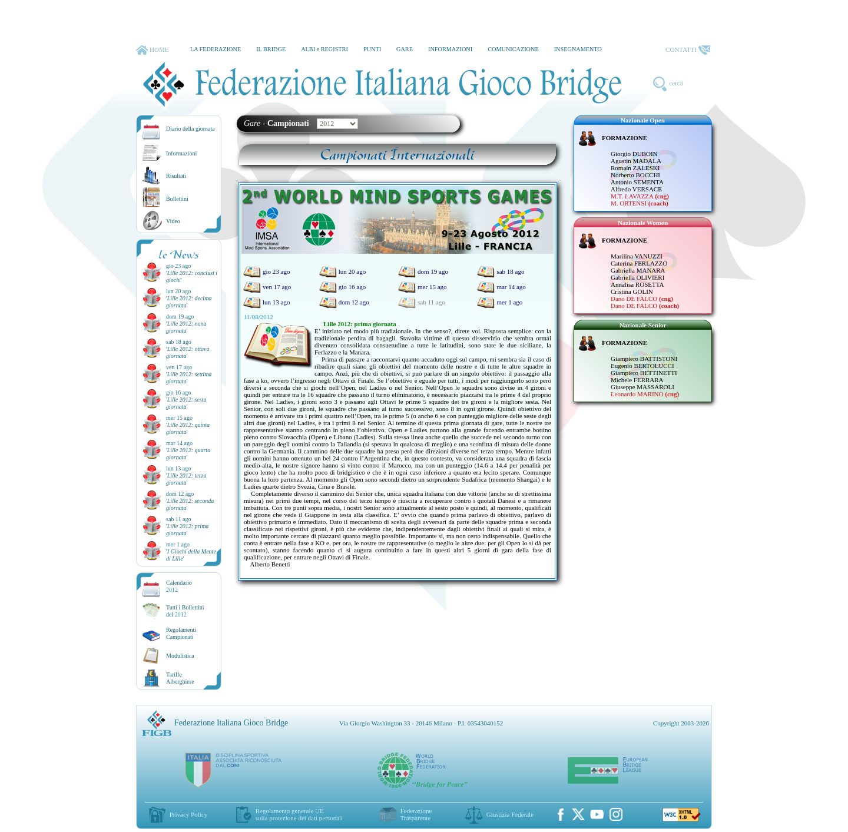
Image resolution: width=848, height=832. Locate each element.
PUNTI (372, 49)
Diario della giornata (190, 128)
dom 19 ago (423, 271)
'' (186, 327)
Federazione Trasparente (416, 814)
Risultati (176, 176)
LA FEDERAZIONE (215, 49)
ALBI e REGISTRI (324, 49)
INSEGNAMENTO (578, 49)
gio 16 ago (342, 286)
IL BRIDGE (271, 49)
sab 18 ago (500, 271)
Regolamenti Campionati (181, 633)
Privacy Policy (188, 814)
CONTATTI (687, 50)
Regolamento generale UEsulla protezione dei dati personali (299, 814)
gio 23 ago (266, 271)
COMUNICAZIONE (513, 49)
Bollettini (177, 198)
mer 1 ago (499, 302)
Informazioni (181, 153)
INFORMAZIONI (450, 49)
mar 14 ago (501, 286)
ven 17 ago (267, 286)
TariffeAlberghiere (180, 678)
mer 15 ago (422, 286)
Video (173, 221)
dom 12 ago (344, 302)
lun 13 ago (266, 302)
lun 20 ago (342, 271)
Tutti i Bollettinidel (185, 611)
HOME (152, 50)
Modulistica (180, 655)
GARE (404, 49)
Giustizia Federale (510, 814)
